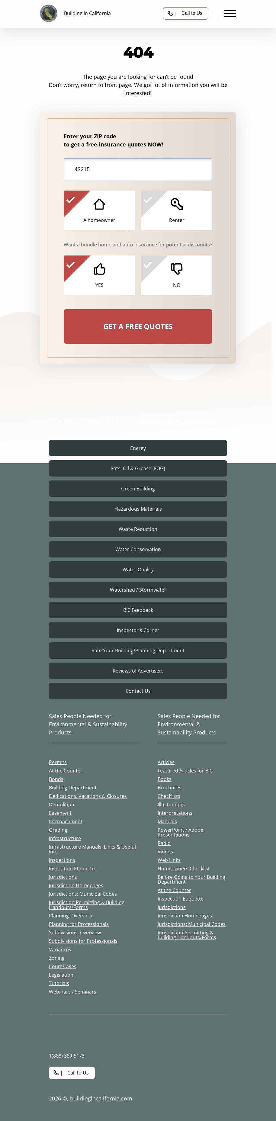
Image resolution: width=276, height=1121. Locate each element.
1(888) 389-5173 (67, 1055)
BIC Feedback (138, 610)
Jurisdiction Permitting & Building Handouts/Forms (86, 905)
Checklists (169, 796)
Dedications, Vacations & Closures (88, 796)
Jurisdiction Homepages (76, 885)
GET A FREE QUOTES (138, 326)
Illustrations (171, 804)
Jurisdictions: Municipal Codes (83, 894)
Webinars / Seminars (72, 991)
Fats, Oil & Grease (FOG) (138, 468)
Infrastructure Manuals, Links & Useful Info (92, 849)
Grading (58, 830)
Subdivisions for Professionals (83, 941)
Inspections (62, 860)
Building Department (73, 787)
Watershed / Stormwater (138, 589)
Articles (166, 762)
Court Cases (62, 966)
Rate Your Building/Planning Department (138, 650)
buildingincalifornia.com (101, 1098)
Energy (138, 448)
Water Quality (138, 569)
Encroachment (65, 821)
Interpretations (175, 813)
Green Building (138, 488)
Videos (165, 851)
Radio (164, 843)
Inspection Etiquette (72, 868)
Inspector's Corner (138, 630)
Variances (60, 949)
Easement (60, 813)
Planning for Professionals (79, 924)
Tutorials (59, 983)
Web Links (169, 860)
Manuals (167, 821)
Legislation (61, 975)
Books (165, 779)
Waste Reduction (138, 529)
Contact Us (138, 691)
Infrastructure (65, 838)
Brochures (169, 787)
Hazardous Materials (138, 509)
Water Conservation (138, 549)
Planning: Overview (70, 915)
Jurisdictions (63, 877)
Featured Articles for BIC (185, 770)
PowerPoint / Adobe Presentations (180, 832)
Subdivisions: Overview (75, 932)
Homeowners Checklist (184, 868)
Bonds (56, 779)
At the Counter (65, 770)
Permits (58, 762)
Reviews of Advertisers (138, 670)
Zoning (57, 958)
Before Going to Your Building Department (191, 879)
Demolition (61, 804)
